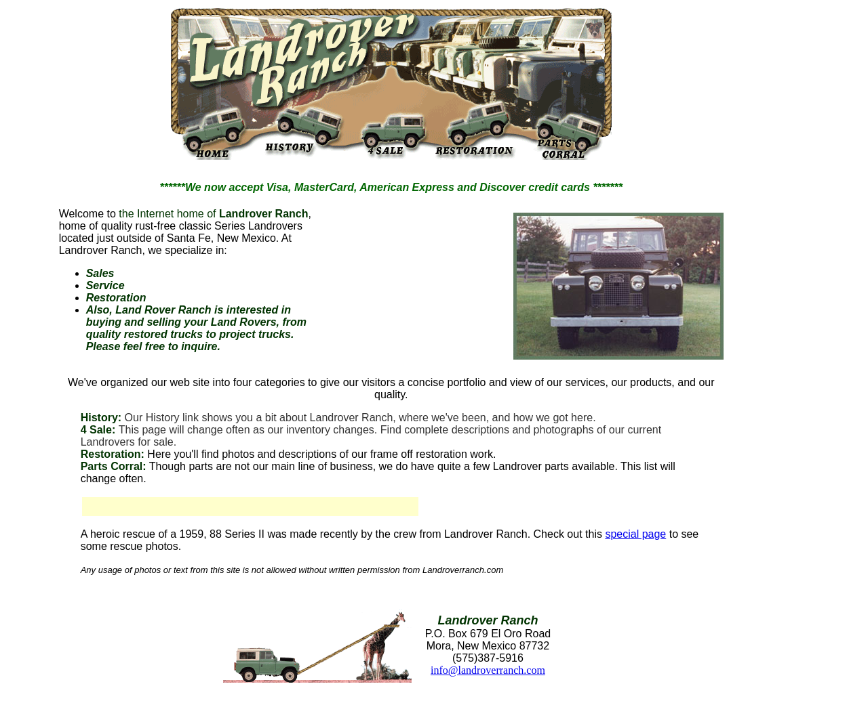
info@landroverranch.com (488, 670)
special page (635, 534)
